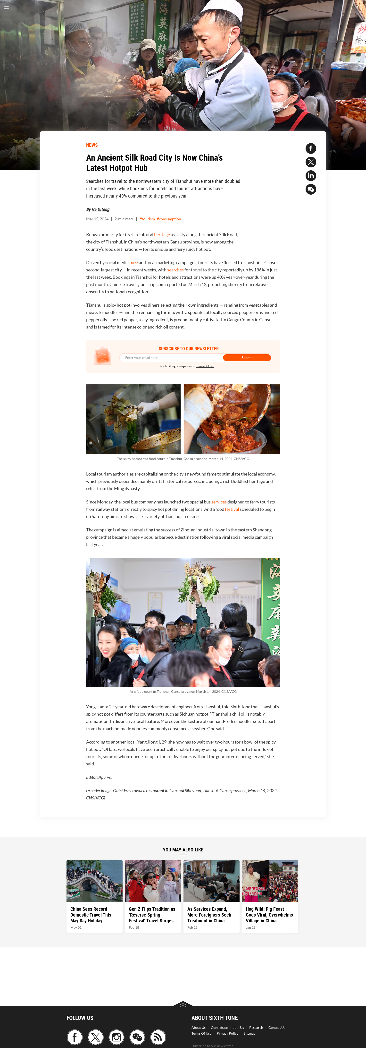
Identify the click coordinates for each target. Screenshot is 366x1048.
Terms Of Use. (205, 366)
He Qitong (100, 209)
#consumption (169, 219)
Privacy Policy (227, 1033)
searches (175, 269)
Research (256, 1028)
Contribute (219, 1028)
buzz (133, 262)
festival (232, 509)
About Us (198, 1028)
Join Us (238, 1028)
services (219, 501)
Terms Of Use (201, 1033)
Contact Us (276, 1028)
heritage (162, 234)
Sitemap (250, 1033)
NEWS (92, 145)
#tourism (147, 219)
